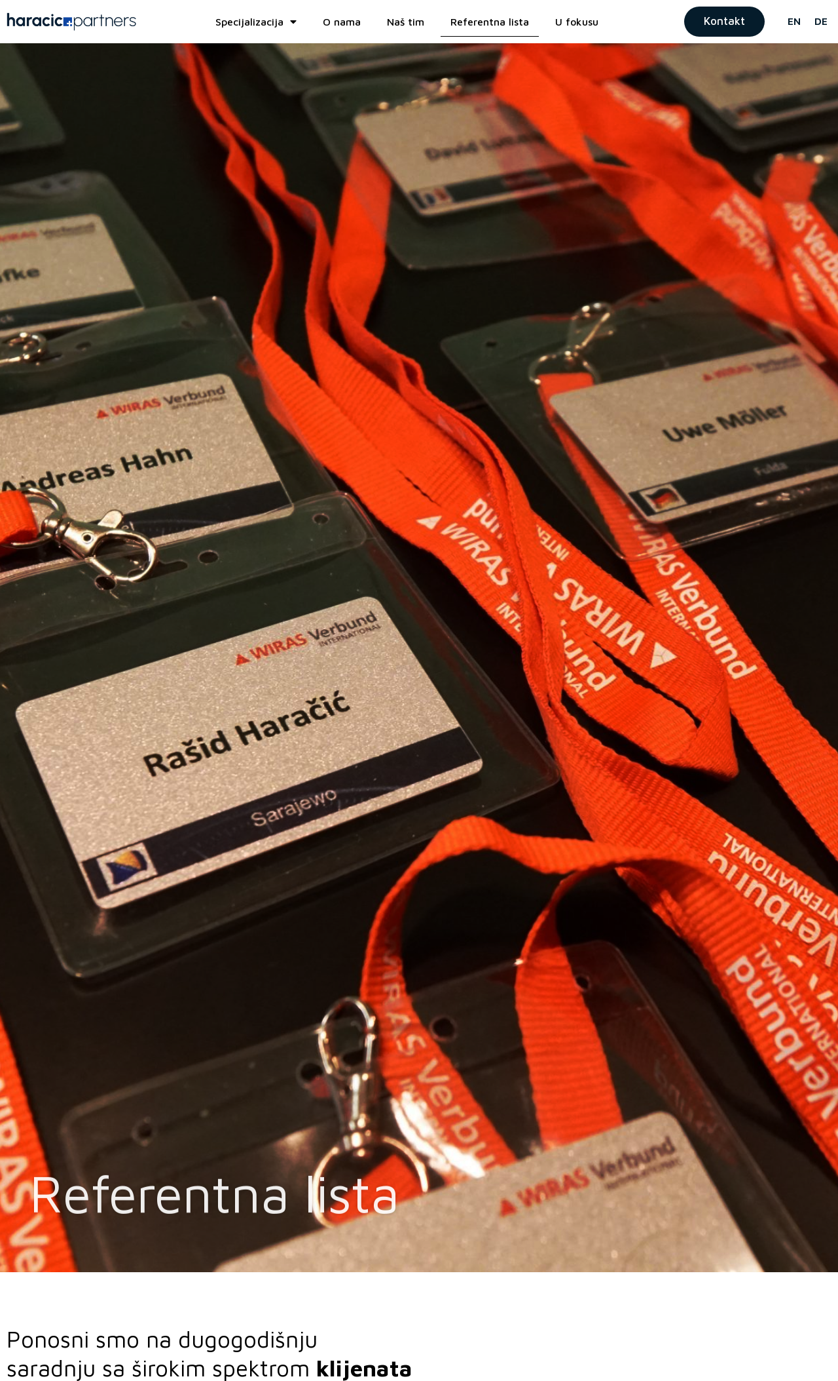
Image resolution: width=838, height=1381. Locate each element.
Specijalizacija (256, 21)
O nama (342, 22)
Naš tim (405, 22)
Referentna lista (489, 22)
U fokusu (576, 22)
